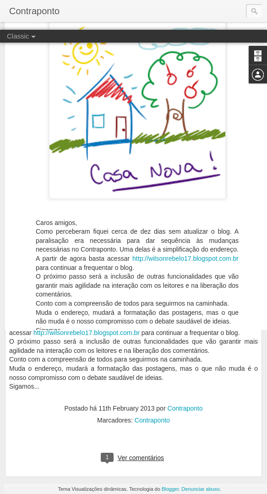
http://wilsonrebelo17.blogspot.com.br (185, 228)
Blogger (170, 489)
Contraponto (184, 408)
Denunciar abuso (200, 489)
